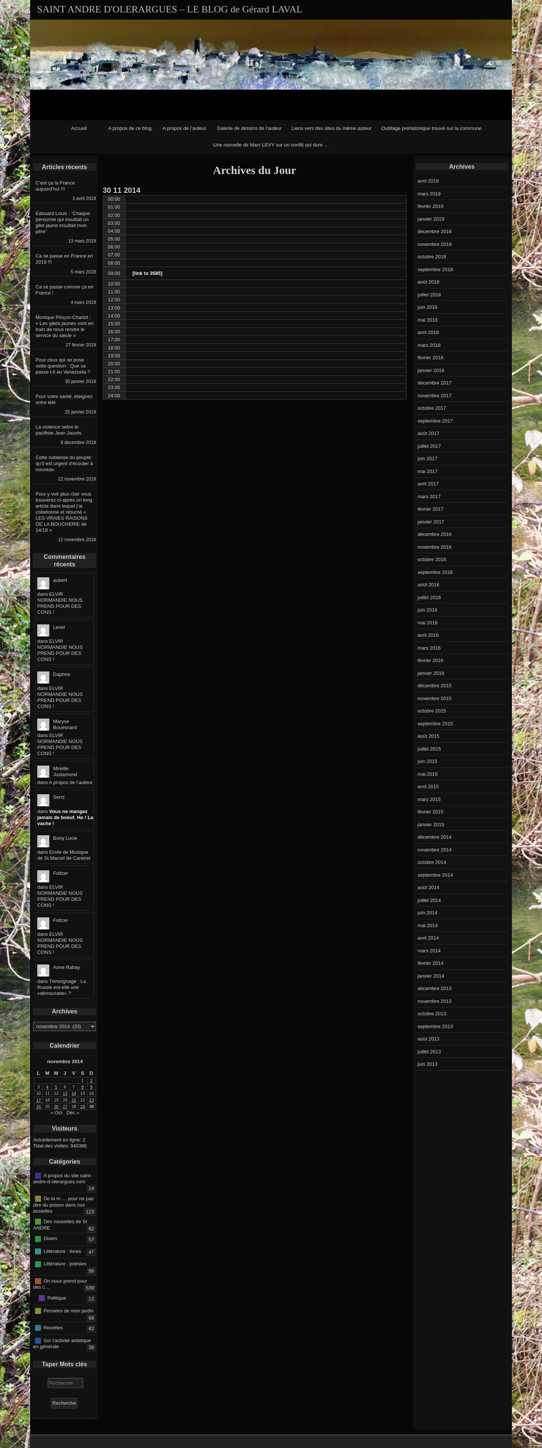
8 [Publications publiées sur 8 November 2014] (82, 1087)
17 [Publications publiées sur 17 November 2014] (39, 1100)
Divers (51, 1238)
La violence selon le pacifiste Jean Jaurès (59, 430)
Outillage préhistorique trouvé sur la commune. (432, 128)
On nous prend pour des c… (60, 1284)
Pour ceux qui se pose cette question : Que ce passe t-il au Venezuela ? (63, 366)
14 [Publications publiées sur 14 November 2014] (74, 1093)
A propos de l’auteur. (185, 128)
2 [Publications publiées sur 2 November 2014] (91, 1080)
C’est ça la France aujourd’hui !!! (55, 186)
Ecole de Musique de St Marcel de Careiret (63, 855)
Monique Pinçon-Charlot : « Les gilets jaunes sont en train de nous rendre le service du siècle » (65, 326)
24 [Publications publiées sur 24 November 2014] (39, 1106)
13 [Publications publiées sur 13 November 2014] (65, 1093)
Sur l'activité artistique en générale (62, 1343)
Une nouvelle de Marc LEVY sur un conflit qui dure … (271, 145)
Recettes (53, 1328)
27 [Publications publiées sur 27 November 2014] (65, 1106)
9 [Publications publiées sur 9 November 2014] (91, 1087)
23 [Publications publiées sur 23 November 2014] (91, 1100)
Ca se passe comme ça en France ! (65, 290)
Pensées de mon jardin (69, 1310)
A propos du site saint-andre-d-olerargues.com (62, 1178)
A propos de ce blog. (130, 128)
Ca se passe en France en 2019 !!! (64, 259)
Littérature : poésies (65, 1263)
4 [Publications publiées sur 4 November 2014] (47, 1087)
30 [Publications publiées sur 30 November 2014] (91, 1106)
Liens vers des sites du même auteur (331, 128)
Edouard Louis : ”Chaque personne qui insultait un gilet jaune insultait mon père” (63, 222)
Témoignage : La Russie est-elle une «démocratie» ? (61, 987)
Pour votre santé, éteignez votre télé (64, 399)
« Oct (56, 1112)
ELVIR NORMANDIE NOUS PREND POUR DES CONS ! (60, 603)
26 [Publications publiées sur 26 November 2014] (56, 1106)
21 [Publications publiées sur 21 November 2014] (74, 1100)
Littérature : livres (62, 1251)
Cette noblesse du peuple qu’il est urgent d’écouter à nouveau (64, 463)
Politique (56, 1298)
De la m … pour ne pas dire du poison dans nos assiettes (63, 1205)
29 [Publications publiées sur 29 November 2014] (83, 1106)
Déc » (72, 1112)
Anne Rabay (66, 967)
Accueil (79, 128)
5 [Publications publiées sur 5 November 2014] (56, 1087)
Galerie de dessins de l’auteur (249, 128)
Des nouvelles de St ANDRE (60, 1225)
